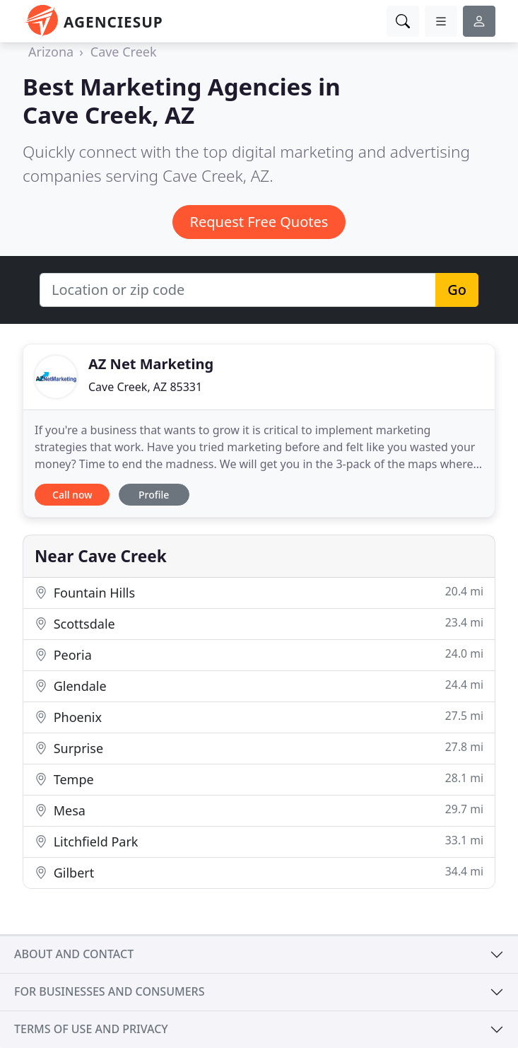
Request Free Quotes (259, 221)
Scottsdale (259, 623)
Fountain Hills (259, 592)
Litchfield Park (259, 841)
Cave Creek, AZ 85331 (145, 387)
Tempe (259, 779)
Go (456, 289)
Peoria (259, 654)
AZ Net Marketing (150, 363)
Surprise (259, 748)
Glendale (259, 685)
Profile (154, 494)
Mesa (259, 810)
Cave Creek (123, 51)
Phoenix (259, 717)
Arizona (50, 51)
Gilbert (259, 872)
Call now (72, 494)
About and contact (74, 954)
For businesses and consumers (109, 991)
